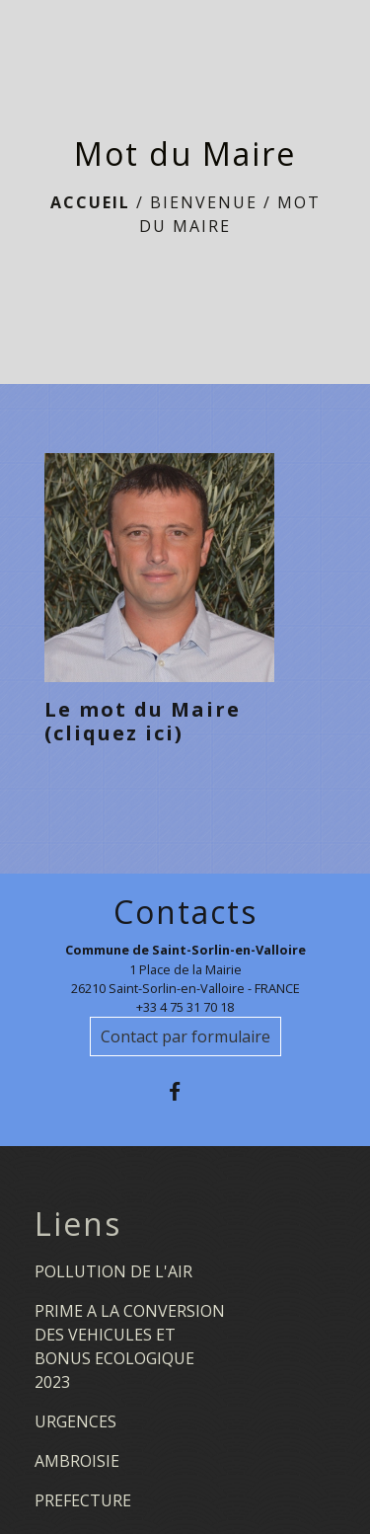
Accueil (90, 202)
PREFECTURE (83, 1500)
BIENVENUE (204, 202)
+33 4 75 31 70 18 (185, 1007)
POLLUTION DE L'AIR (113, 1271)
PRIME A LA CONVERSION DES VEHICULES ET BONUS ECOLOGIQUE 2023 (130, 1346)
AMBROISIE (77, 1461)
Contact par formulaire (185, 1036)
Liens (78, 1224)
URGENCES (75, 1421)
